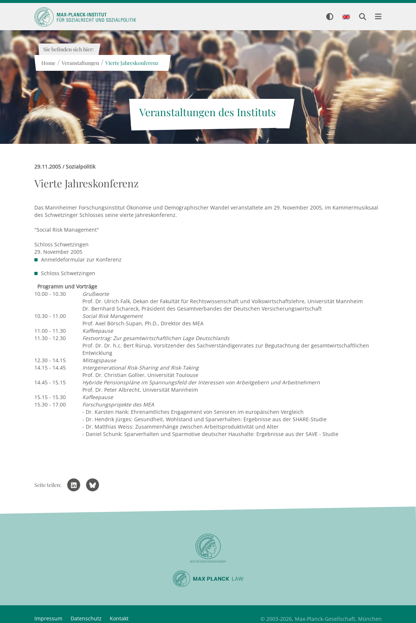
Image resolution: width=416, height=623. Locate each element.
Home (48, 62)
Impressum (48, 618)
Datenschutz (86, 618)
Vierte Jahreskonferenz (131, 62)
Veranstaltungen (80, 62)
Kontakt (119, 618)
